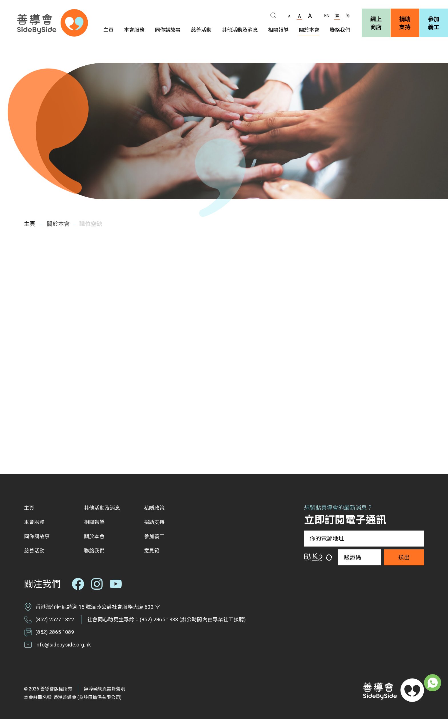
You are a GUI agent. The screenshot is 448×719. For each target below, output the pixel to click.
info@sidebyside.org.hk (63, 645)
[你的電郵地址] (364, 539)
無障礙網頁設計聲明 (104, 689)
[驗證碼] (359, 557)
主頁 (29, 223)
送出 (404, 557)
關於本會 (55, 223)
